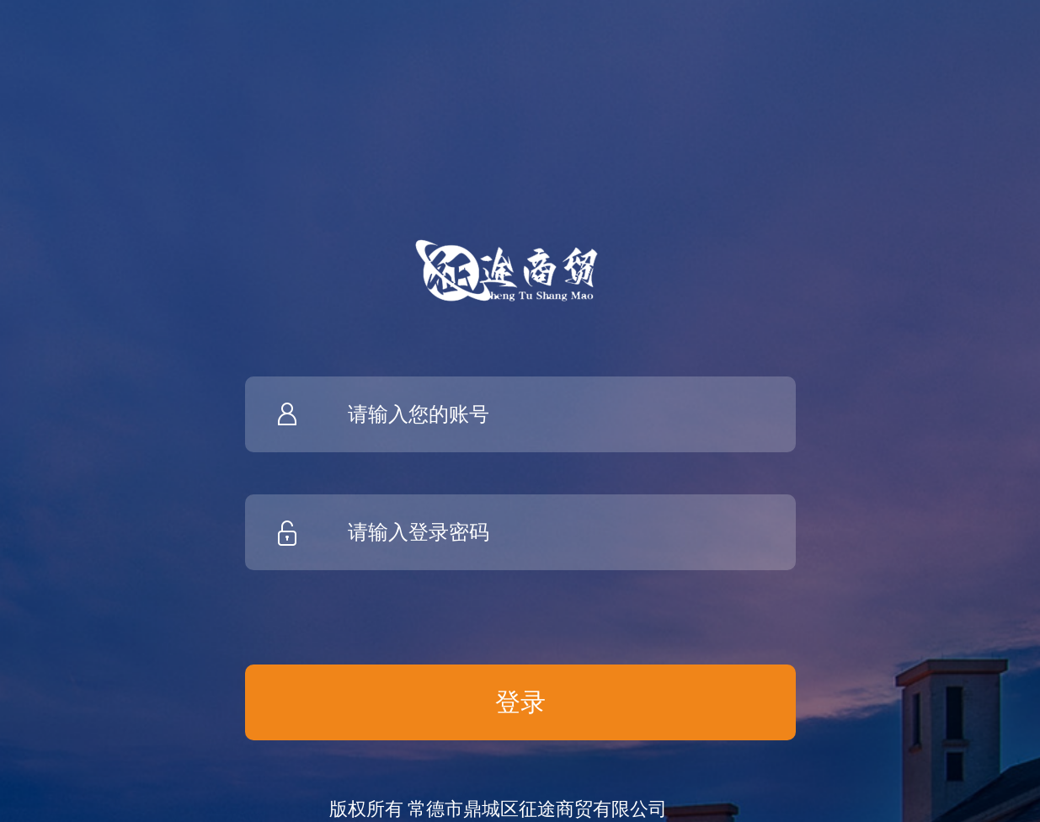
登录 (520, 702)
